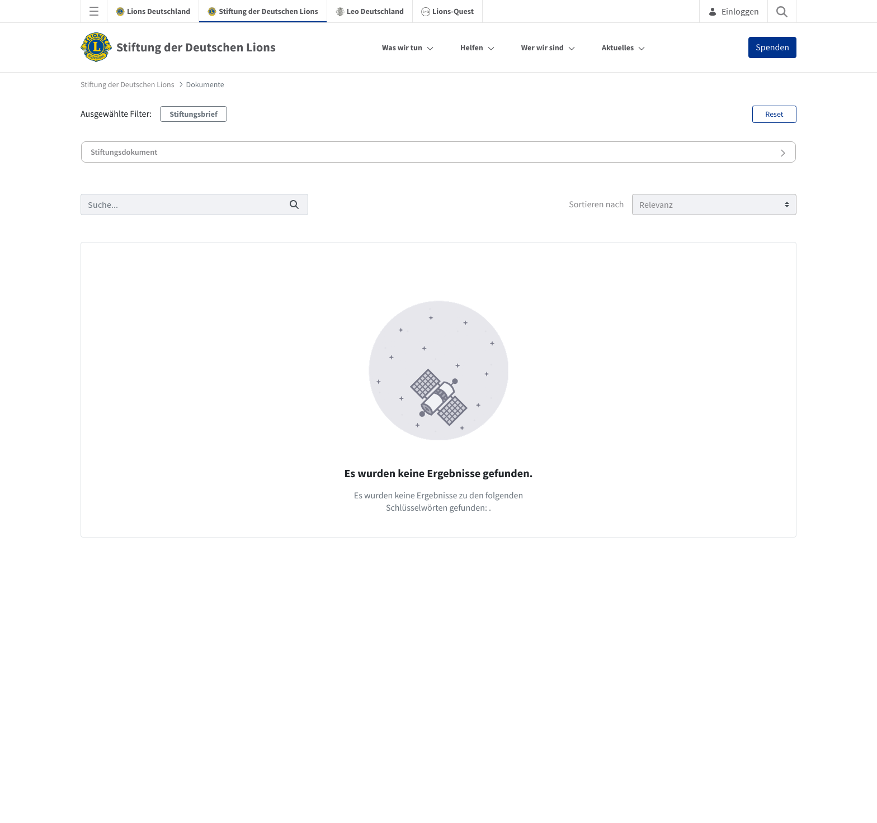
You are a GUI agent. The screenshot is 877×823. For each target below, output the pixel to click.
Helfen (471, 47)
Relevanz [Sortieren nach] (656, 204)
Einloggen (733, 11)
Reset (774, 114)
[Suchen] (181, 204)
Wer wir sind (542, 47)
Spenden (772, 47)
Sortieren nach (596, 204)
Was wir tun (402, 47)
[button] (438, 152)
